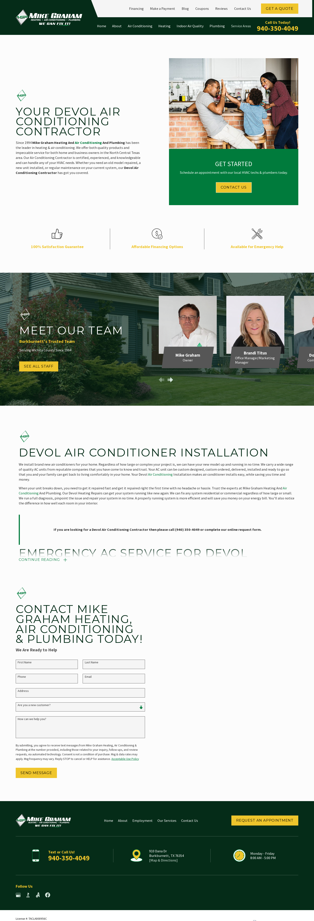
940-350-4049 (277, 28)
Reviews (221, 8)
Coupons (202, 8)
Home (108, 820)
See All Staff (34, 366)
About (123, 820)
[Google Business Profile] (18, 894)
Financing (136, 8)
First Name (20, 662)
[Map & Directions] (163, 860)
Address (18, 691)
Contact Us (242, 8)
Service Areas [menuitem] (241, 26)
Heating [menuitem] (164, 26)
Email (83, 677)
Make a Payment (162, 8)
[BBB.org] (28, 894)
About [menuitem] (117, 26)
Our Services (166, 820)
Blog (185, 8)
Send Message (31, 773)
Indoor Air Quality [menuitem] (190, 26)
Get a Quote (280, 8)
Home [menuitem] (101, 26)
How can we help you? (27, 719)
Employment (142, 820)
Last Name (87, 662)
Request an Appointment (265, 820)
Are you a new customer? (29, 705)
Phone (17, 677)
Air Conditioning (160, 479)
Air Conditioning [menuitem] (140, 26)
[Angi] (37, 894)
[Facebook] (47, 894)
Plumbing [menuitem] (217, 26)
